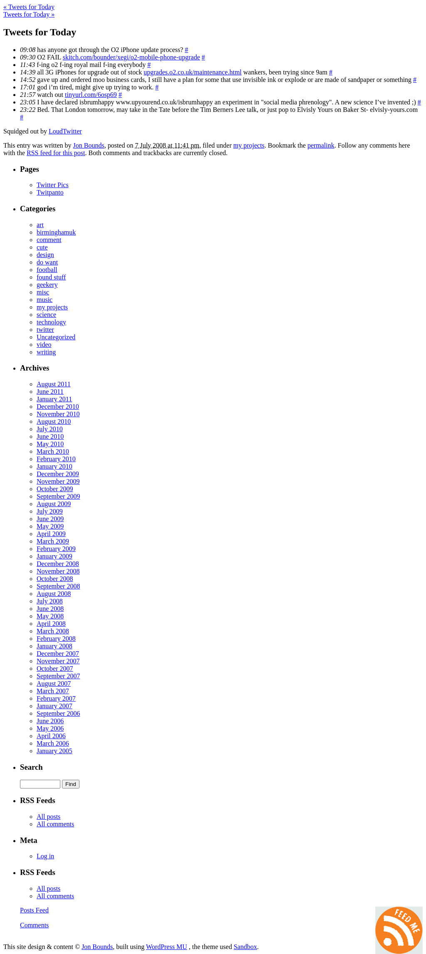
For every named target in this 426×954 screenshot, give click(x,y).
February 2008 (56, 638)
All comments (55, 824)
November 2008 (58, 571)
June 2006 (50, 720)
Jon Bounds (88, 145)
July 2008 (50, 601)
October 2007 (55, 668)
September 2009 (58, 496)
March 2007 (53, 690)
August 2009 (54, 503)
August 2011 (54, 384)
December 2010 (58, 406)
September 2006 (58, 713)
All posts (48, 816)
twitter (45, 329)
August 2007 (54, 683)
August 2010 (54, 421)
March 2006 (53, 743)
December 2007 (58, 653)
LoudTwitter (65, 131)
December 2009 (58, 473)
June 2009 (50, 518)
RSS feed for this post (56, 152)
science (46, 314)
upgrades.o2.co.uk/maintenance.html (192, 72)
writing (46, 352)
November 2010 (58, 414)
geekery (47, 284)
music (44, 299)
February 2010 (56, 458)
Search (31, 767)
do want (47, 262)
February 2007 (56, 698)
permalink (320, 145)
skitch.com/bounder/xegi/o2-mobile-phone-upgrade (131, 57)
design (45, 254)
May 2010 (50, 443)
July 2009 (50, 511)
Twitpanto (50, 192)
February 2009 (56, 548)
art (40, 224)
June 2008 (50, 608)
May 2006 (50, 728)
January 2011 (54, 399)
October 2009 (55, 488)
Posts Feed (34, 910)
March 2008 (53, 631)
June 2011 (50, 391)
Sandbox (245, 946)
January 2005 (54, 750)
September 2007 (58, 676)
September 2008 (58, 586)
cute (42, 247)
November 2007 (58, 661)
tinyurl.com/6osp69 (91, 94)
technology (51, 322)
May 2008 (50, 616)
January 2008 (54, 646)
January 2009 (54, 556)
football (47, 269)
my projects (249, 145)
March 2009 (53, 541)
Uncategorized (56, 337)
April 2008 (51, 623)
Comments (34, 925)
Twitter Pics (53, 184)
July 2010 (50, 429)
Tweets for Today (28, 6)
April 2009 (51, 533)
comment (49, 239)
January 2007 (54, 705)
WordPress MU (166, 946)
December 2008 (58, 563)
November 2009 (58, 481)
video (44, 344)
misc (43, 292)
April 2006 (51, 735)
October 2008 (55, 578)
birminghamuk (56, 232)
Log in (45, 856)
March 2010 (53, 451)
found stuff (51, 277)
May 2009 (50, 526)
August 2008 (54, 593)
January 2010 (54, 466)
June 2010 (50, 436)
